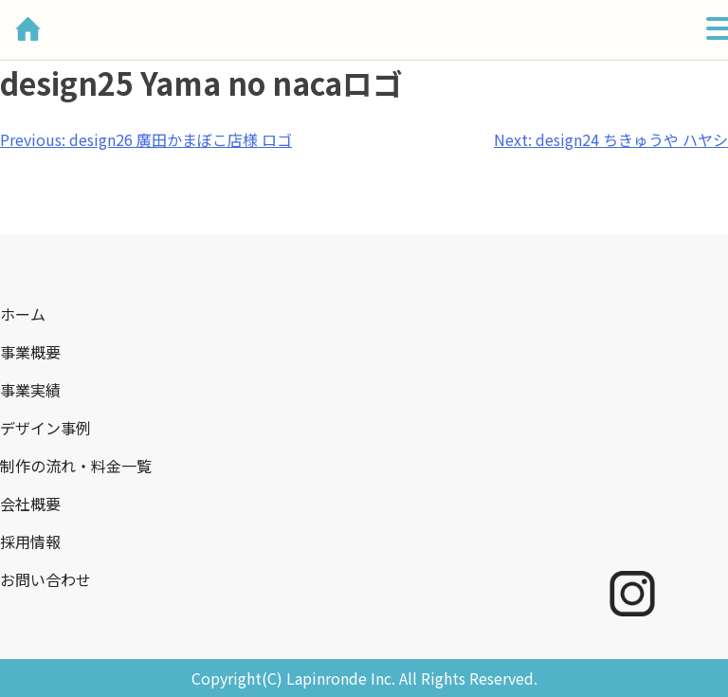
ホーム (23, 314)
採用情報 (30, 541)
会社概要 (30, 503)
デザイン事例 (45, 427)
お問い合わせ (45, 579)
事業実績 (30, 389)
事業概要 (30, 351)
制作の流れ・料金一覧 (76, 465)
